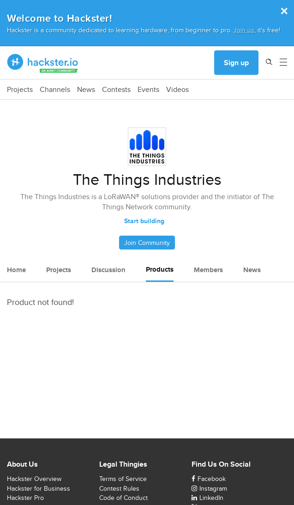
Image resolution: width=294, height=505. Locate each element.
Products (160, 269)
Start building (144, 220)
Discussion (108, 270)
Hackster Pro (25, 497)
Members (208, 270)
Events (148, 90)
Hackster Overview (34, 478)
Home (16, 270)
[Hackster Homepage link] (42, 63)
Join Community (147, 242)
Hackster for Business (38, 488)
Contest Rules (119, 488)
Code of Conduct (123, 497)
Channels (55, 90)
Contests (116, 90)
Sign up (236, 62)
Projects (20, 90)
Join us (244, 30)
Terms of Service (123, 478)
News (86, 90)
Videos (177, 90)
